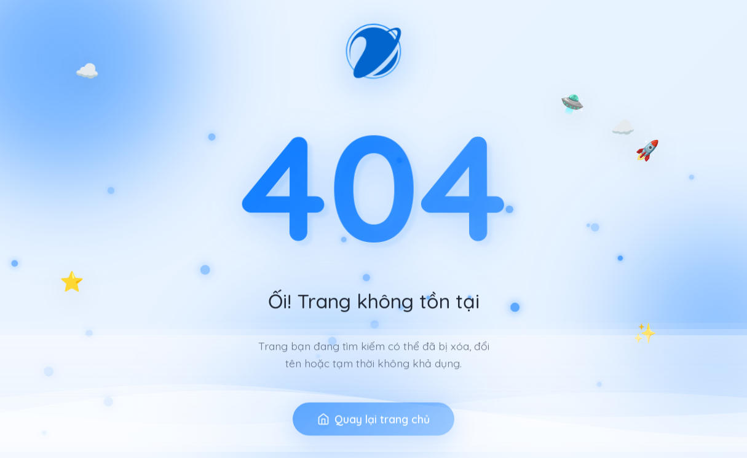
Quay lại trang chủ (373, 433)
